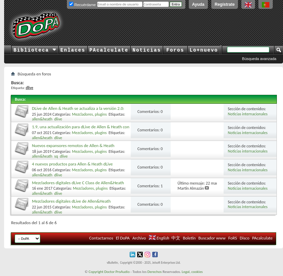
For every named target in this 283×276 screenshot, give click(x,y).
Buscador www (212, 238)
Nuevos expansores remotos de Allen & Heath (73, 145)
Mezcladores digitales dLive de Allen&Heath (71, 201)
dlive (58, 119)
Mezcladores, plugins (89, 114)
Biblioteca (34, 50)
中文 (175, 238)
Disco (244, 238)
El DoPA (122, 238)
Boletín (189, 238)
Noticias (146, 50)
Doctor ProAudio (116, 272)
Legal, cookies (192, 272)
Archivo (139, 238)
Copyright (96, 272)
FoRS (232, 238)
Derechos (154, 272)
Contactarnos (101, 238)
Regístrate (225, 4)
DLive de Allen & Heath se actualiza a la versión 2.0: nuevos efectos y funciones (78, 111)
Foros (175, 50)
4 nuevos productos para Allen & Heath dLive (72, 163)
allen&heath (42, 119)
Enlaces (72, 50)
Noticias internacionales (247, 114)
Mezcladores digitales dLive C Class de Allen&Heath (78, 182)
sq (56, 156)
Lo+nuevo (203, 50)
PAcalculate (108, 50)
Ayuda (198, 4)
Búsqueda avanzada (259, 59)
